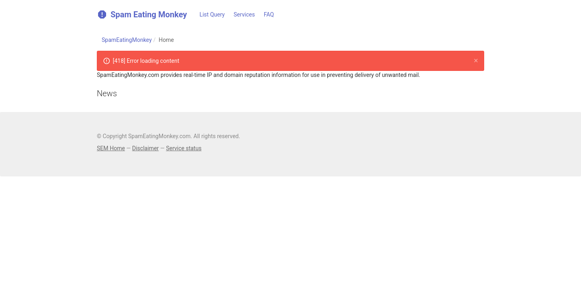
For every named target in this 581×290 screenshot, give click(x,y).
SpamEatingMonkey (127, 40)
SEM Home (111, 148)
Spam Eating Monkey (142, 14)
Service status (183, 148)
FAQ (269, 14)
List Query (212, 14)
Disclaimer (145, 148)
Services (244, 14)
